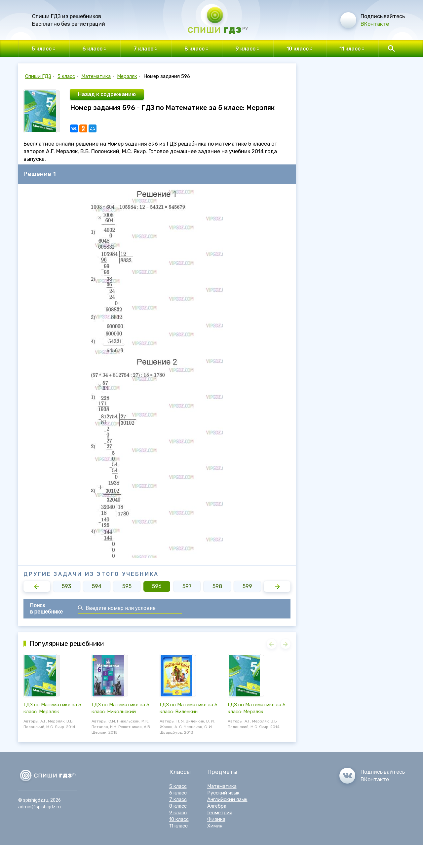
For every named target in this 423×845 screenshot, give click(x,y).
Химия (214, 826)
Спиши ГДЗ (38, 76)
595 (127, 586)
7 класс (178, 799)
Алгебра (216, 806)
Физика (216, 819)
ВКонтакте (375, 24)
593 (66, 586)
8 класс (178, 806)
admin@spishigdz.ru (39, 806)
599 (247, 586)
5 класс (66, 76)
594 (96, 586)
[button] (36, 586)
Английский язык (227, 799)
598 (217, 586)
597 (187, 586)
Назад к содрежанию (107, 94)
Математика (96, 76)
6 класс (178, 793)
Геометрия (219, 813)
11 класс (178, 826)
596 (157, 586)
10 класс (179, 819)
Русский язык (223, 793)
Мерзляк (127, 76)
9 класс (178, 813)
